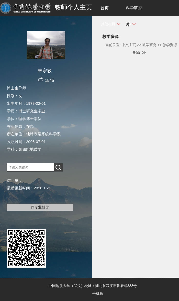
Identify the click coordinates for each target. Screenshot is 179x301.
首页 (104, 8)
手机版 (97, 293)
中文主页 (129, 45)
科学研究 (134, 8)
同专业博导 (40, 207)
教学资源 (170, 45)
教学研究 (149, 45)
